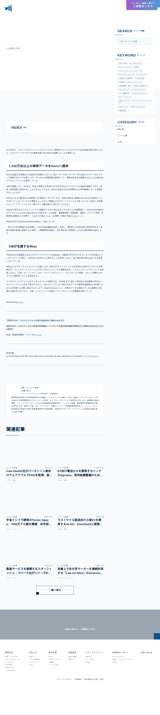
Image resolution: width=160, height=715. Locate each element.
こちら (21, 310)
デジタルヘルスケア (127, 75)
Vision (50, 676)
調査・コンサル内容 (11, 676)
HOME (4, 16)
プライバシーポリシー (64, 698)
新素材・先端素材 (126, 79)
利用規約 (78, 698)
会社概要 (51, 681)
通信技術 (123, 112)
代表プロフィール (54, 679)
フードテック (124, 90)
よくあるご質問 (10, 690)
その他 (119, 143)
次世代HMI (140, 79)
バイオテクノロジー (140, 94)
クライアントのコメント (12, 679)
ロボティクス (142, 75)
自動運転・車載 (14, 48)
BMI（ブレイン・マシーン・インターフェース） (134, 103)
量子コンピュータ (138, 108)
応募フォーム (72, 679)
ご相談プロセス (10, 687)
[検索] (149, 41)
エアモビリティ (136, 63)
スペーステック (125, 98)
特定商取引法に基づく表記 (94, 698)
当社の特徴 (8, 684)
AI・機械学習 (124, 94)
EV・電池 (123, 63)
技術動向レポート (102, 9)
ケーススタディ (9, 681)
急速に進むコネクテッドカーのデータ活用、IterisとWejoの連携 (48, 16)
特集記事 (9, 28)
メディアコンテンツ (81, 9)
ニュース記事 (122, 137)
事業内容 (65, 9)
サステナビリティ (139, 90)
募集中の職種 (72, 676)
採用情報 (118, 5)
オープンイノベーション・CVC (131, 71)
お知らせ (117, 9)
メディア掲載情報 (34, 679)
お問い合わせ (146, 672)
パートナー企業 (53, 684)
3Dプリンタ (124, 108)
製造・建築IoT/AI (141, 87)
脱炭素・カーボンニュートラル (131, 83)
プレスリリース (33, 681)
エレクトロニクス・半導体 (129, 67)
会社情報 (108, 5)
